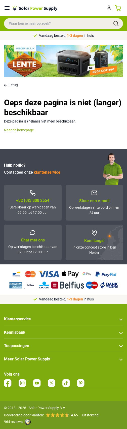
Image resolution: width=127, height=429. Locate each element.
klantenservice (47, 172)
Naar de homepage (19, 130)
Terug (11, 85)
